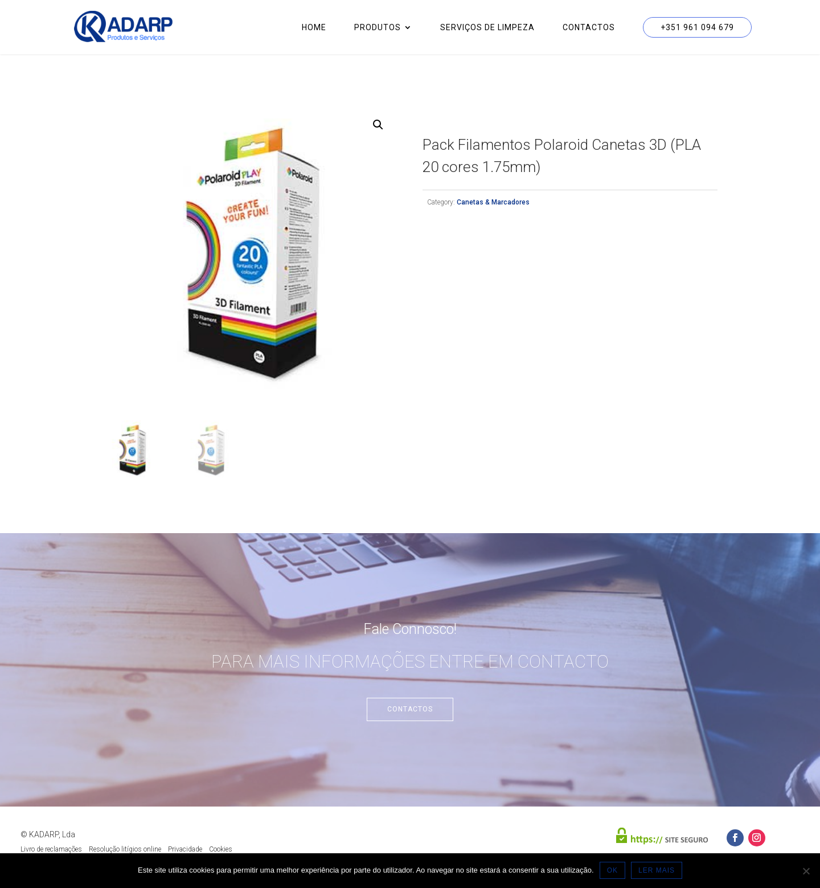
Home (314, 27)
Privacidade (185, 849)
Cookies (220, 849)
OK (612, 870)
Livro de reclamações (51, 849)
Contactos (589, 27)
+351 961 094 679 (697, 27)
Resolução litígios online (125, 849)
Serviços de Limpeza (487, 27)
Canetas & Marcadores (493, 202)
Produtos (377, 27)
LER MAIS (656, 870)
